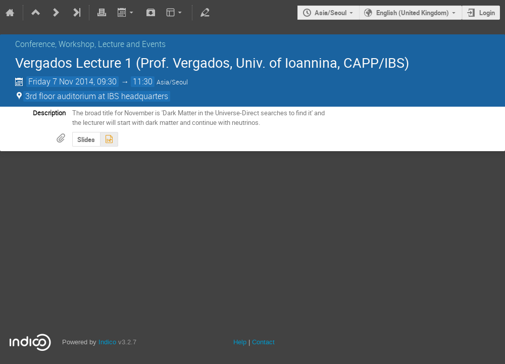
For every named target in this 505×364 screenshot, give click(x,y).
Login (487, 12)
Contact (263, 342)
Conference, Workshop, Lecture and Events (90, 44)
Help (239, 342)
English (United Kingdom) (412, 12)
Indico (107, 342)
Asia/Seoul (330, 12)
